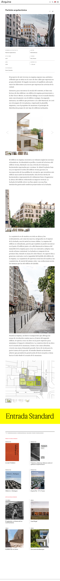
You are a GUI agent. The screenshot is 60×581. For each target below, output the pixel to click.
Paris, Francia (33, 58)
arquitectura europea (12, 432)
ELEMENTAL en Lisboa (11, 549)
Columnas (7, 500)
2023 (6, 64)
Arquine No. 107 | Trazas (38, 491)
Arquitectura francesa (21, 432)
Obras (32, 500)
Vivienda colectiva (39, 432)
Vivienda (34, 432)
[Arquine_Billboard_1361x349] (30, 423)
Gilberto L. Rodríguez (11, 491)
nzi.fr (6, 58)
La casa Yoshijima (10, 463)
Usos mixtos (29, 432)
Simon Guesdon (9, 70)
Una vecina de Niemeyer (37, 549)
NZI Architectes (33, 52)
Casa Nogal (34, 521)
